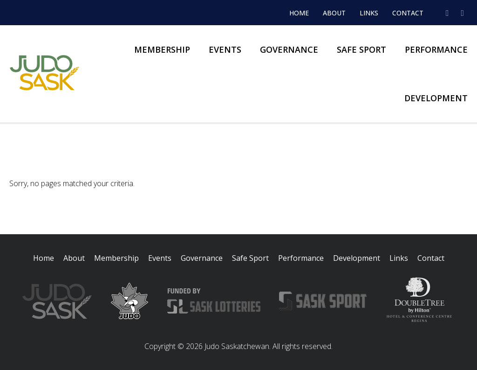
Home (299, 12)
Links (369, 12)
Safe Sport (361, 49)
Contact (407, 12)
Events (225, 49)
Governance (289, 49)
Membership (162, 49)
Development (436, 98)
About (334, 12)
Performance (436, 49)
